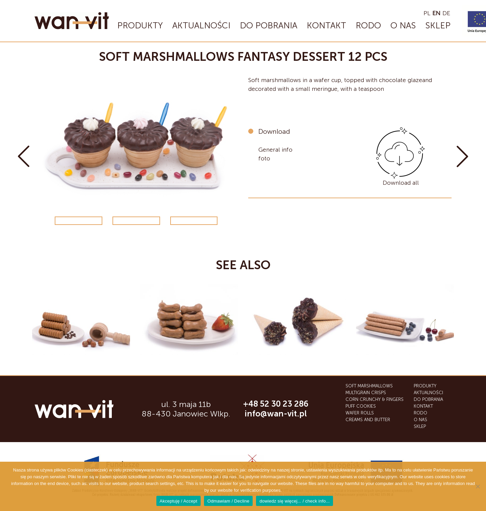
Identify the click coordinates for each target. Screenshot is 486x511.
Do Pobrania (268, 25)
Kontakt (326, 25)
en (436, 13)
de (446, 13)
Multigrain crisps (366, 392)
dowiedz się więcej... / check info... (294, 501)
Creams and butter (368, 419)
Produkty (140, 25)
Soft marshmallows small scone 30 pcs (23, 156)
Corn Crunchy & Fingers (375, 399)
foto (264, 157)
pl (427, 13)
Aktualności (201, 25)
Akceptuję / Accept (178, 501)
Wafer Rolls (360, 412)
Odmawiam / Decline (228, 501)
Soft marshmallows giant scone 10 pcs (462, 156)
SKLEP (438, 25)
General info (275, 149)
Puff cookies (361, 406)
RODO (368, 25)
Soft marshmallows (369, 385)
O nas (403, 25)
